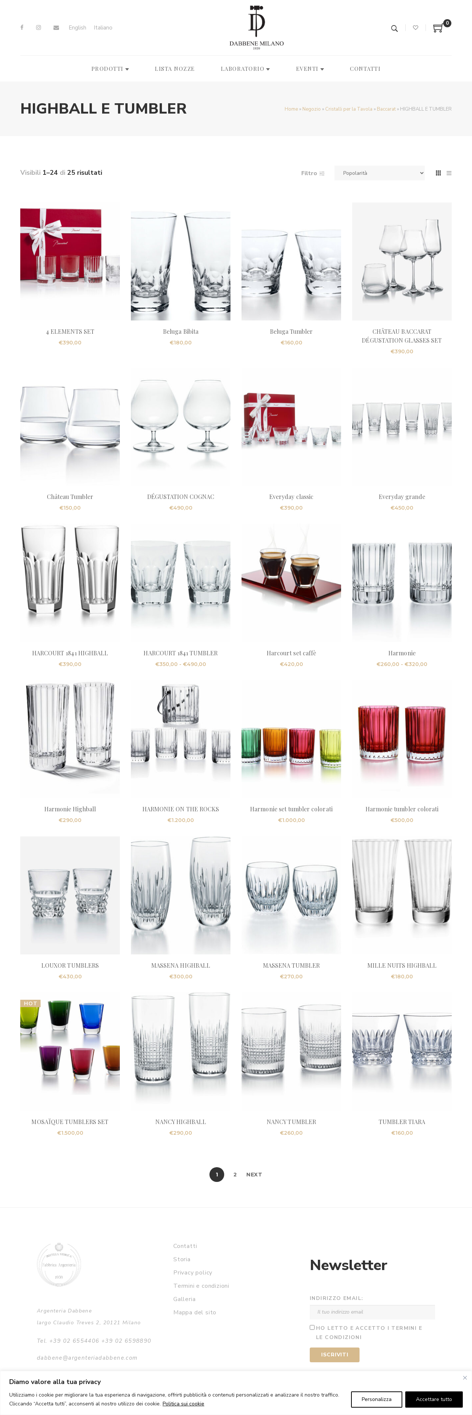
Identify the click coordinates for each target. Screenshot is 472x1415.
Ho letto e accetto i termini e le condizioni (369, 1333)
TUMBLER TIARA (402, 1122)
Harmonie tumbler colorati (401, 809)
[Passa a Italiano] (103, 28)
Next (254, 1174)
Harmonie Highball (70, 809)
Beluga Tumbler (291, 331)
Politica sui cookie (183, 1403)
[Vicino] (465, 1378)
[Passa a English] (77, 28)
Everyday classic (291, 496)
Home (291, 109)
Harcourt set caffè (291, 653)
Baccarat (386, 109)
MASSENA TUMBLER (291, 965)
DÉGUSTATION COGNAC (181, 496)
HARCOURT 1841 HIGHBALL (70, 653)
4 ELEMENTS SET (70, 331)
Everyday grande (402, 496)
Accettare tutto (434, 1399)
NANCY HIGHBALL (180, 1122)
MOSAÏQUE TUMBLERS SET (69, 1122)
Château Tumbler (70, 496)
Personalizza (377, 1399)
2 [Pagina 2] (235, 1174)
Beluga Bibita (180, 331)
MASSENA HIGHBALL (180, 965)
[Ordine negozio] (379, 173)
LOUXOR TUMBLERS (70, 965)
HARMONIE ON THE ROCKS (180, 809)
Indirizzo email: (336, 1298)
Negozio (311, 109)
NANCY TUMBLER (291, 1122)
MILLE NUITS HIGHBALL (402, 965)
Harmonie (401, 653)
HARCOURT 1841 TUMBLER (180, 653)
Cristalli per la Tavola (348, 109)
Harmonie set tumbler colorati (291, 809)
